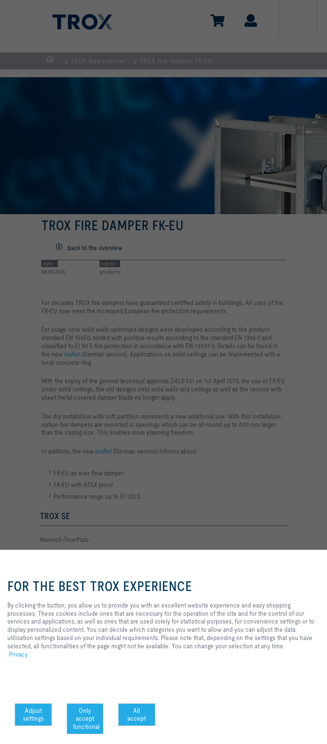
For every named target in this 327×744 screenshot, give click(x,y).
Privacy (18, 654)
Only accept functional (86, 719)
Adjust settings (33, 715)
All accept (136, 715)
